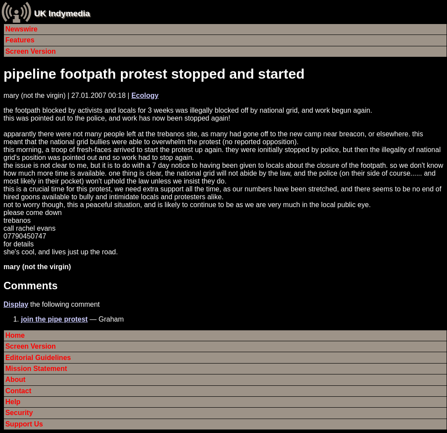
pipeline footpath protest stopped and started (154, 74)
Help (13, 401)
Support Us (24, 424)
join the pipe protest (54, 319)
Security (19, 412)
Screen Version (30, 51)
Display (15, 304)
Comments (30, 285)
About (15, 379)
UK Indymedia (62, 13)
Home (14, 335)
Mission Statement (36, 368)
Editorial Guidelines (38, 357)
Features (19, 40)
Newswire (21, 29)
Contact (18, 391)
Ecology (144, 95)
